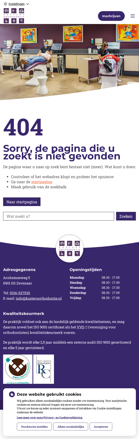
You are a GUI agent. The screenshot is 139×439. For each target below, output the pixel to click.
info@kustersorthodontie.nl (39, 298)
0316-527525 (20, 293)
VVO (82, 327)
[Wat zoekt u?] (58, 216)
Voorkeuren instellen (34, 426)
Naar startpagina (21, 201)
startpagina (41, 181)
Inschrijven (111, 16)
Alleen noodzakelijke (70, 426)
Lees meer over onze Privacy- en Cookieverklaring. (50, 417)
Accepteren (101, 426)
